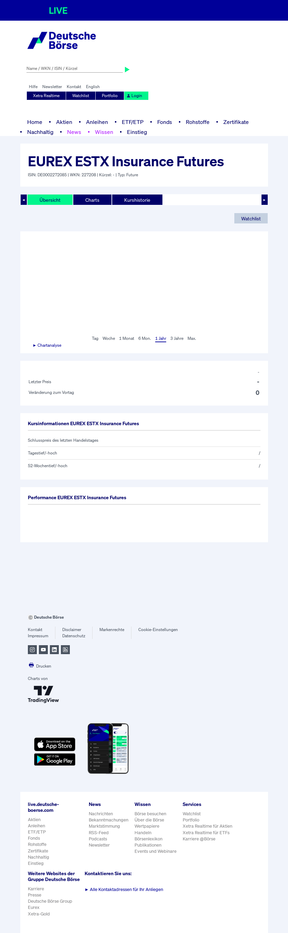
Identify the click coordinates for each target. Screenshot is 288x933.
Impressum (38, 635)
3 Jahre (176, 338)
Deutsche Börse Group (50, 901)
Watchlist (80, 95)
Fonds (164, 122)
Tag (95, 338)
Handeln (143, 833)
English (93, 86)
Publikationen (148, 845)
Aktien (64, 122)
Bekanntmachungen (108, 820)
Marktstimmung (104, 826)
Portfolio (110, 95)
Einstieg (137, 132)
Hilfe (33, 86)
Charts (92, 200)
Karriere (36, 889)
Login (134, 95)
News (74, 132)
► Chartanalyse (47, 345)
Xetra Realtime (46, 95)
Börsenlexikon (148, 839)
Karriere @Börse (199, 839)
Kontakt (74, 86)
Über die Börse (149, 820)
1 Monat (126, 338)
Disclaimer (71, 629)
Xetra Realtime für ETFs (206, 833)
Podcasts (98, 839)
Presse (34, 895)
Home (34, 122)
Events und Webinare (156, 851)
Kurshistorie (137, 200)
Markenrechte (111, 629)
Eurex (34, 907)
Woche (109, 338)
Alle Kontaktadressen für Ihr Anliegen (124, 889)
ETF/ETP (132, 122)
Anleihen (97, 122)
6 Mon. (144, 338)
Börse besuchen (150, 814)
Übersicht (50, 200)
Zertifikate (236, 122)
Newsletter (52, 86)
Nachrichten (101, 814)
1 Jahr (160, 338)
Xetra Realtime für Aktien (207, 826)
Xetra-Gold (39, 914)
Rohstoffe (198, 122)
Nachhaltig (40, 132)
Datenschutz (73, 635)
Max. (192, 338)
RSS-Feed (99, 833)
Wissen (104, 132)
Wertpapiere (147, 826)
